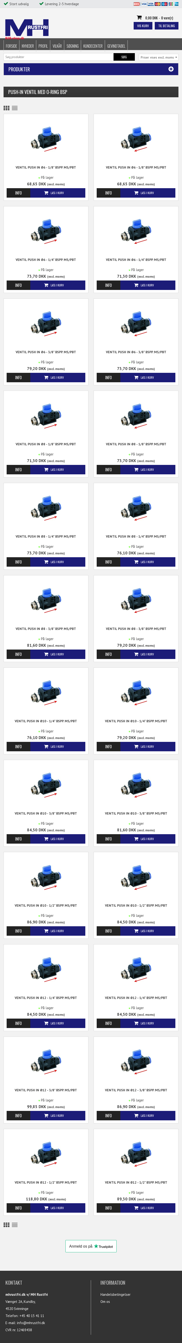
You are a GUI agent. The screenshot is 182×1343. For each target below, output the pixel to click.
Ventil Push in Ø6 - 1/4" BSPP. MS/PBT (46, 260)
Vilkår (57, 44)
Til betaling (166, 25)
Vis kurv (143, 25)
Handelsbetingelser (115, 1294)
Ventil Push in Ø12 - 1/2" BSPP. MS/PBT (46, 1182)
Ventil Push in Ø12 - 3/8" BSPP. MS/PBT (46, 1090)
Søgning (73, 44)
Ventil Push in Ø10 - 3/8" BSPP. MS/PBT (46, 813)
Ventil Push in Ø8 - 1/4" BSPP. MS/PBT (46, 536)
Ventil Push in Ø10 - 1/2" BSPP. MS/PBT (46, 905)
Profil (43, 44)
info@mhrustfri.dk (31, 1323)
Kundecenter (93, 44)
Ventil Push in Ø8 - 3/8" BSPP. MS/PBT (46, 629)
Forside (11, 44)
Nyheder (28, 44)
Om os (105, 1301)
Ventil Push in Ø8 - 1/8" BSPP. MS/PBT (46, 444)
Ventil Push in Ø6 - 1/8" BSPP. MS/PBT (46, 167)
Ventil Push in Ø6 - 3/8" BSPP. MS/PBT (46, 352)
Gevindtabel (116, 44)
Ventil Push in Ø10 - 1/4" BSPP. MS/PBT (46, 721)
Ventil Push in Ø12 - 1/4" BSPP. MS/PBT (46, 998)
